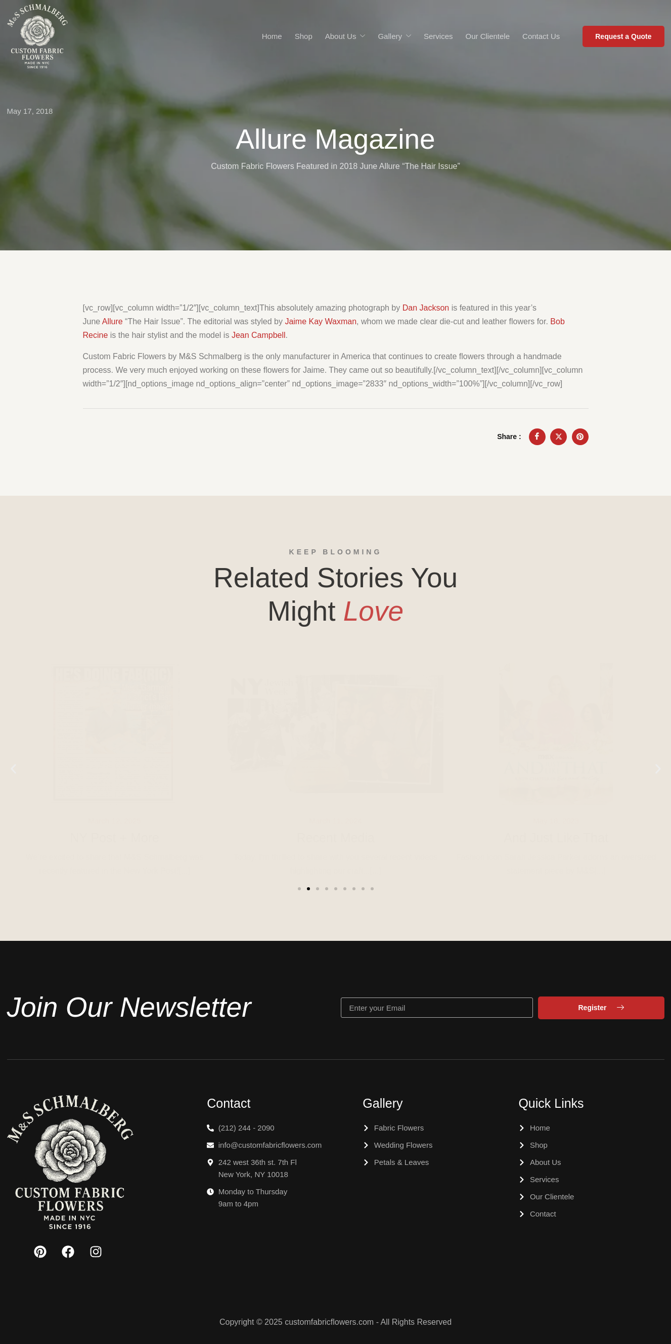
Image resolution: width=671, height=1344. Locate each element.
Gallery (394, 36)
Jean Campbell (259, 335)
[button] (13, 769)
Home (272, 36)
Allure (112, 321)
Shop (303, 36)
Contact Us (541, 36)
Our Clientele (488, 36)
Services (438, 36)
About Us (345, 36)
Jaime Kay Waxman (320, 321)
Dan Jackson (426, 308)
